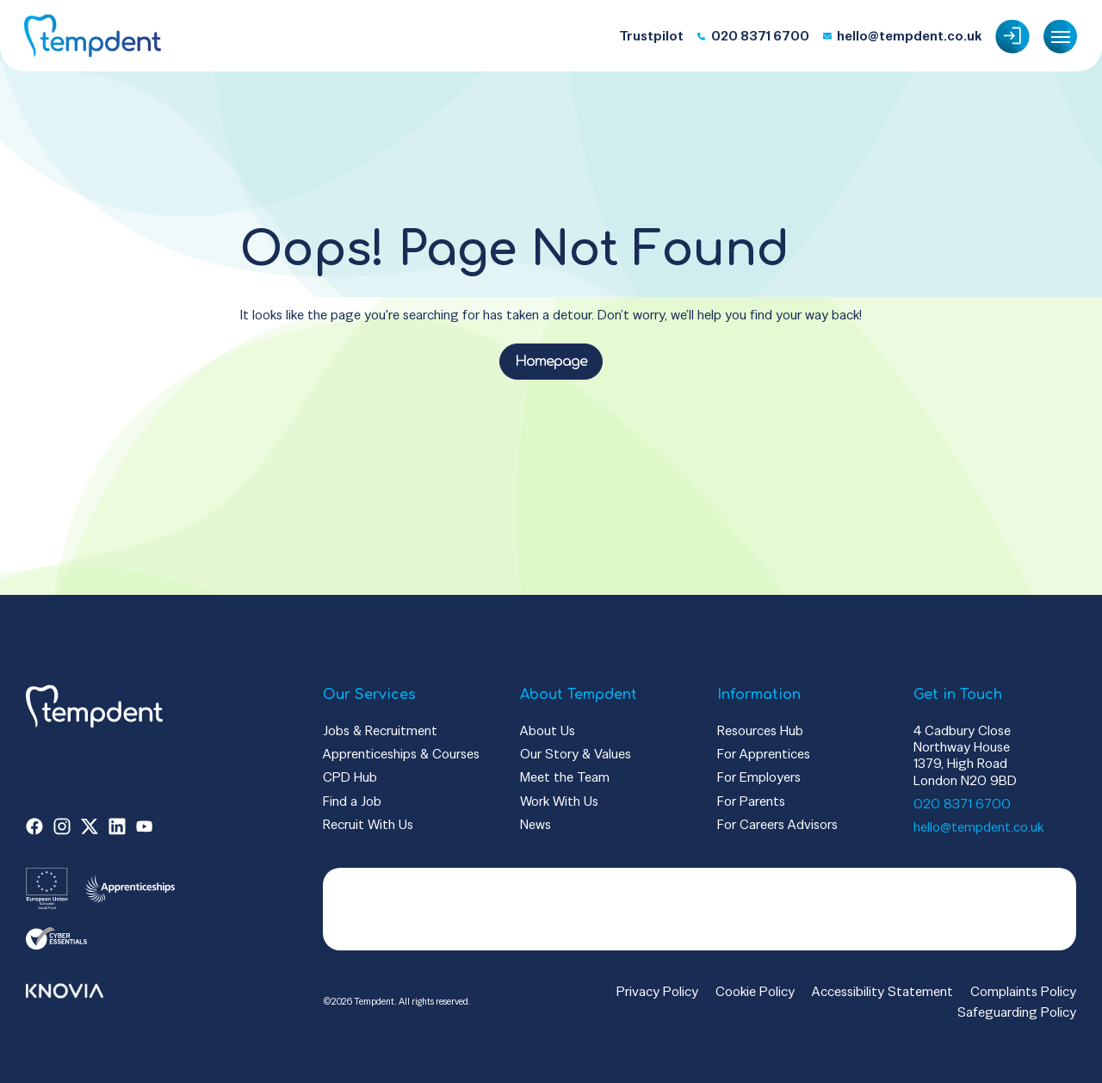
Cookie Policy (755, 991)
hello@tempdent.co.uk (978, 827)
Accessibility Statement (882, 991)
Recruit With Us (368, 824)
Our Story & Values (575, 754)
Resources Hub (760, 730)
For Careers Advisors (777, 824)
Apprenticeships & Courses (401, 754)
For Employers (759, 777)
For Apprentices (763, 754)
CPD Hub (350, 777)
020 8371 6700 (962, 803)
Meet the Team (565, 777)
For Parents (751, 801)
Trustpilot (651, 36)
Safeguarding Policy (1016, 1012)
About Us (547, 730)
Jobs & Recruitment (380, 730)
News (535, 824)
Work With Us (559, 801)
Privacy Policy (657, 991)
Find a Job (352, 801)
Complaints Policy (1023, 991)
